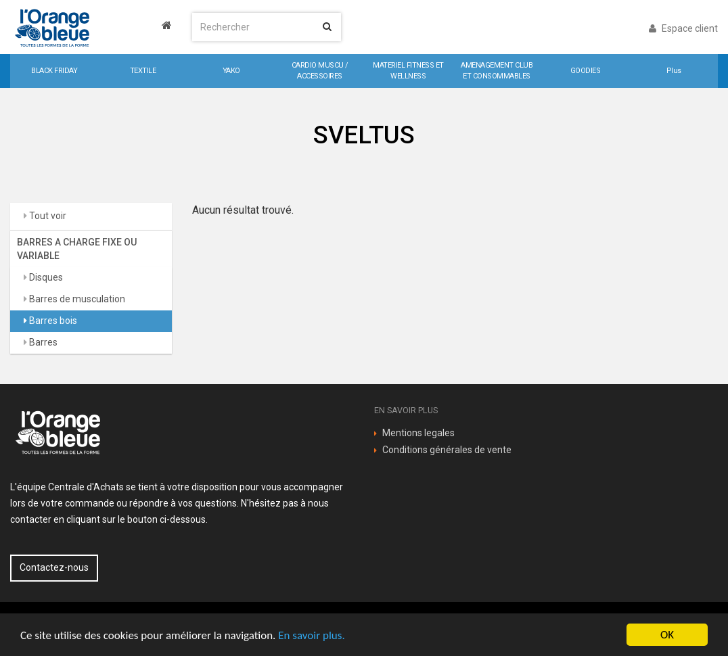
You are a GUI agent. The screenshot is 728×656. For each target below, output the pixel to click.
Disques (45, 277)
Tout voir (46, 215)
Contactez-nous (54, 567)
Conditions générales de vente (446, 449)
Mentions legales (418, 432)
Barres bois (52, 320)
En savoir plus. (311, 635)
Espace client (683, 28)
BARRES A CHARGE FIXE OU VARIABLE (77, 249)
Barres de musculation (76, 299)
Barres (42, 342)
